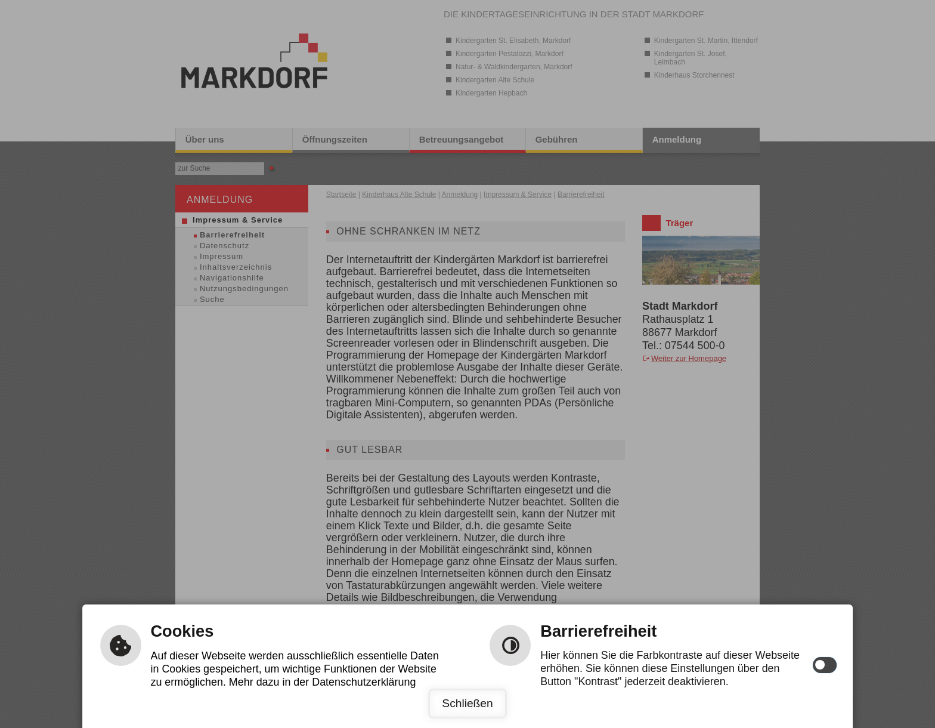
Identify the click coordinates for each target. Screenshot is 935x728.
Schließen (467, 703)
